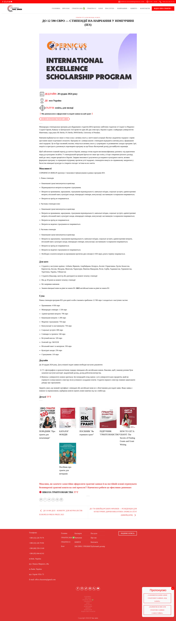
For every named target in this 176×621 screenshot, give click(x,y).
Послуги (110, 8)
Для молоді (89, 17)
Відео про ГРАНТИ (163, 8)
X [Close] (172, 589)
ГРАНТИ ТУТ (80, 17)
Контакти (145, 8)
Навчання (123, 8)
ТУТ (48, 397)
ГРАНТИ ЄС (92, 8)
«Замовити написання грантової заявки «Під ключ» (157, 598)
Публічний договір (98, 546)
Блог (101, 8)
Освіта (97, 17)
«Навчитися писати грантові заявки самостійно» (158, 610)
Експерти (78, 533)
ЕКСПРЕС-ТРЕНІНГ (83, 546)
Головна (56, 8)
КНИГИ (134, 8)
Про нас (66, 8)
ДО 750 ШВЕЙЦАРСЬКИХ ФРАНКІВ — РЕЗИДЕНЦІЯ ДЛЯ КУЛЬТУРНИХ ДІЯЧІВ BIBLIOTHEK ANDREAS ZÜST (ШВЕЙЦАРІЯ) (113, 512)
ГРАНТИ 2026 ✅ (78, 8)
